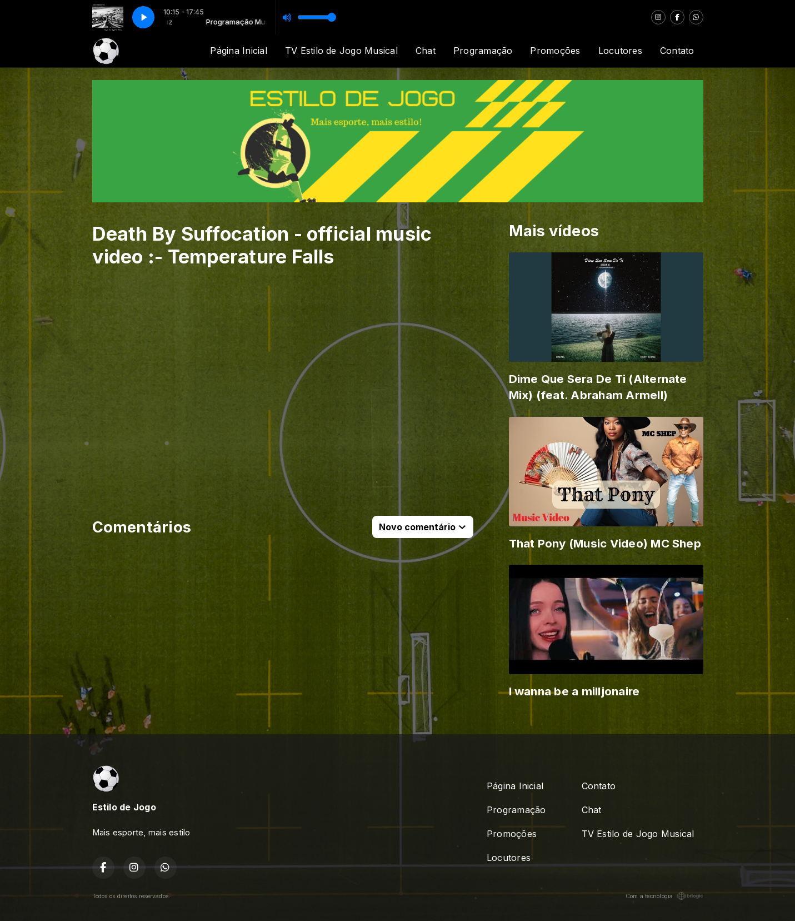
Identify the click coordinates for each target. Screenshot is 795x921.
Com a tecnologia (664, 896)
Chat (426, 50)
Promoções (555, 50)
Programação (483, 50)
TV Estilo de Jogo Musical (341, 50)
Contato (677, 50)
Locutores (620, 50)
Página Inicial (238, 50)
